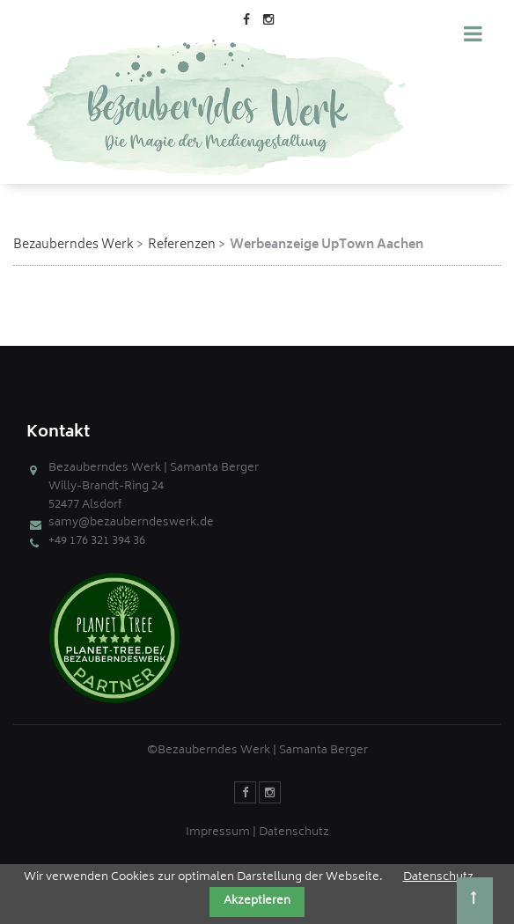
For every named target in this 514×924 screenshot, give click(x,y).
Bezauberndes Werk (73, 245)
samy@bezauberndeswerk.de (131, 523)
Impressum (218, 833)
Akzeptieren (257, 901)
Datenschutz (294, 833)
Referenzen (182, 245)
